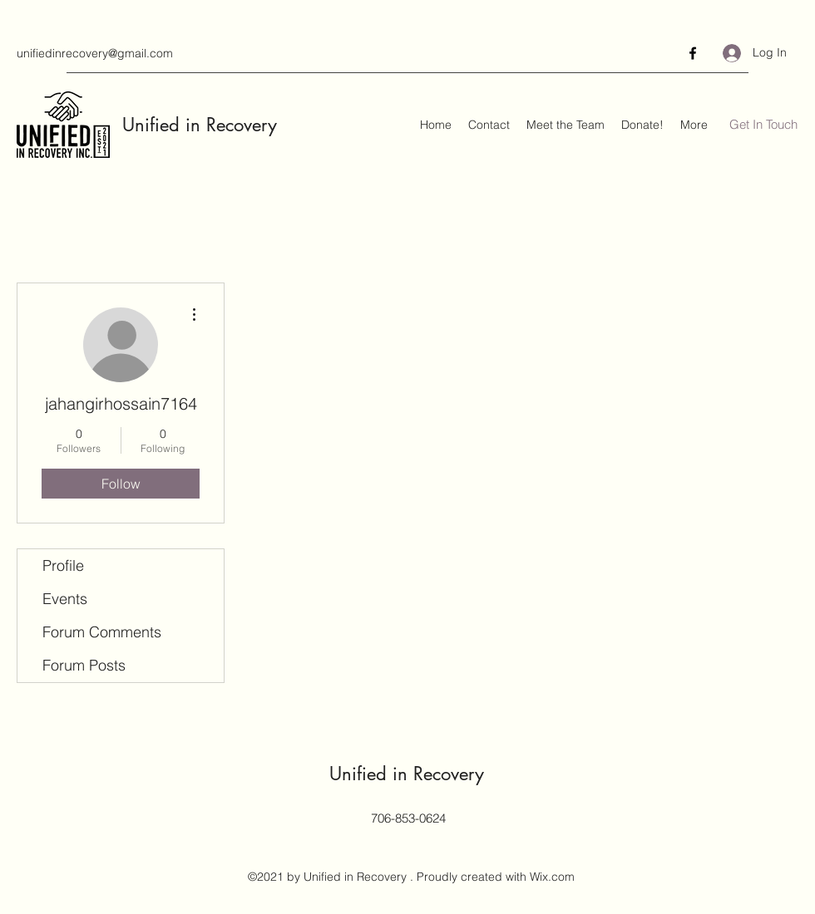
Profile (63, 565)
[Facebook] (692, 53)
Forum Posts (84, 665)
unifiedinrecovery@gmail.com (95, 53)
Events (64, 598)
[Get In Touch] (763, 125)
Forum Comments (101, 631)
